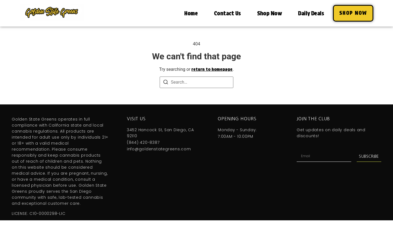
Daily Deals (311, 13)
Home (191, 13)
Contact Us (227, 13)
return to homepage (212, 69)
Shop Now (269, 13)
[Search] (166, 83)
